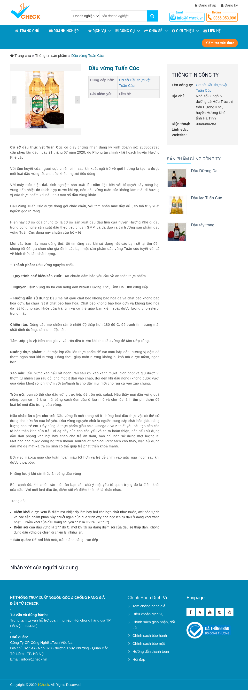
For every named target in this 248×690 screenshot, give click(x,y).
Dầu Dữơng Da (204, 171)
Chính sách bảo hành (149, 635)
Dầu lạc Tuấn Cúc (206, 198)
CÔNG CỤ (125, 31)
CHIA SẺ (153, 31)
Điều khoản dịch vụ (147, 614)
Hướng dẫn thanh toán (150, 651)
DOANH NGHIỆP (64, 31)
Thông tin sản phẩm (51, 55)
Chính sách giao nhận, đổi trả (153, 625)
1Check (43, 685)
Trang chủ (20, 55)
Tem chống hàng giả (148, 606)
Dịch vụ (97, 31)
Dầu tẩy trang (202, 225)
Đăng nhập (205, 5)
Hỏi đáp (138, 659)
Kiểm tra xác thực (219, 43)
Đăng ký (229, 5)
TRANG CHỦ (27, 31)
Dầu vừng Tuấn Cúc (87, 55)
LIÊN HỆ (212, 31)
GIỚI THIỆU (183, 31)
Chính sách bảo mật (148, 643)
